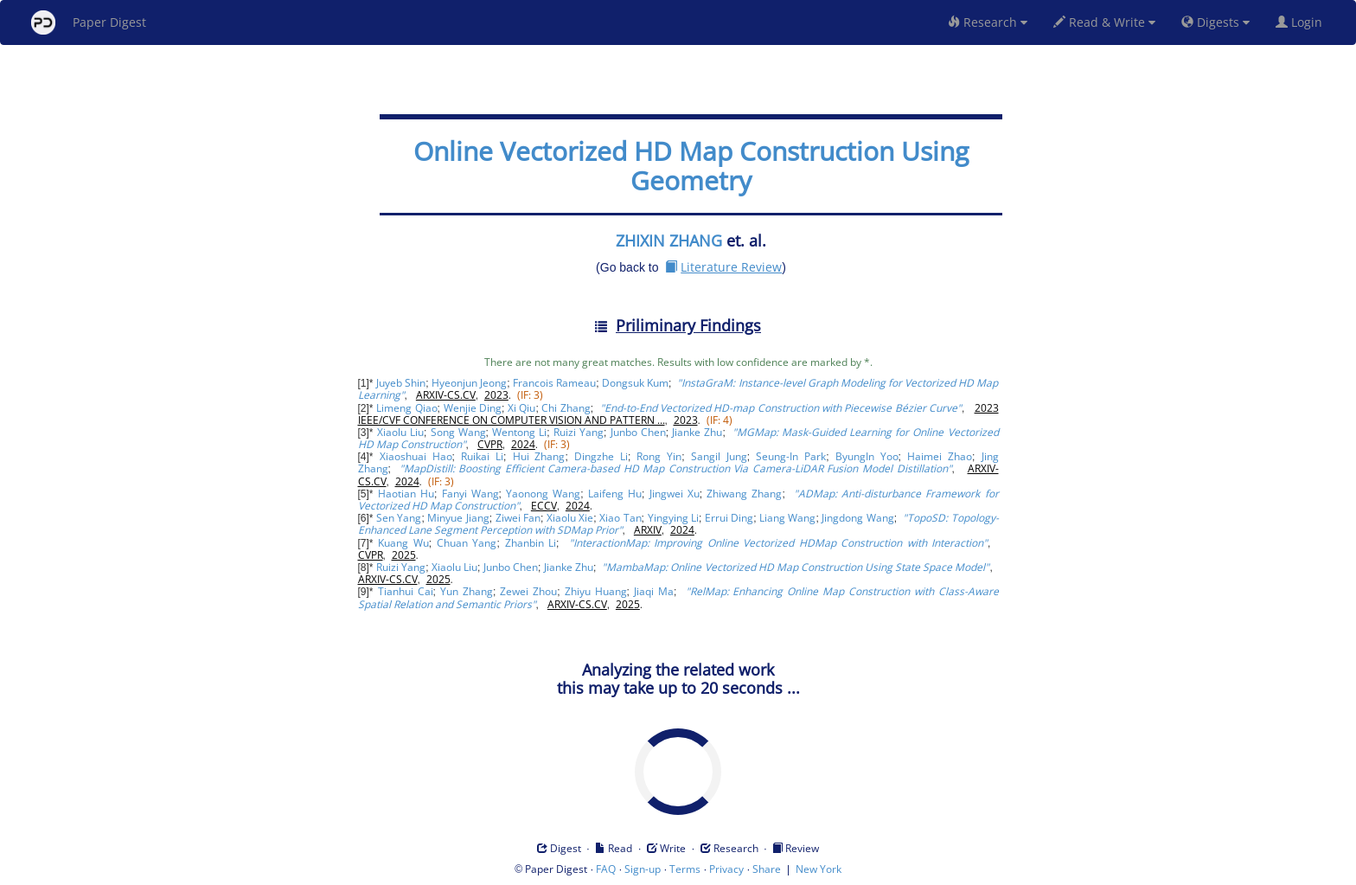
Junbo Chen (638, 432)
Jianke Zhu (697, 432)
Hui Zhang (539, 456)
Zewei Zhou (528, 591)
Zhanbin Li (530, 542)
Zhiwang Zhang (744, 493)
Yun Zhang (466, 591)
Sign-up (642, 869)
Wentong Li (519, 432)
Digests (1215, 22)
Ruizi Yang (578, 432)
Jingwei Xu (674, 493)
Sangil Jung (719, 456)
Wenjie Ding (473, 408)
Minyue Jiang (458, 517)
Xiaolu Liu (400, 432)
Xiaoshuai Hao (416, 456)
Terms (684, 869)
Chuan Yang (466, 542)
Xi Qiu (521, 408)
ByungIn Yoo (867, 456)
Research (987, 22)
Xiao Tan (620, 517)
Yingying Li (673, 517)
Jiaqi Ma (654, 591)
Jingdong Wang (857, 517)
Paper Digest (88, 22)
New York (818, 869)
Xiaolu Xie (570, 517)
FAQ (606, 869)
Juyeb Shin (400, 382)
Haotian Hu (406, 493)
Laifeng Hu (615, 493)
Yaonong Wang (543, 493)
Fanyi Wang (470, 493)
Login (1302, 22)
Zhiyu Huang (596, 591)
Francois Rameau (554, 382)
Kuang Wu (403, 542)
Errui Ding (729, 517)
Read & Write (1104, 22)
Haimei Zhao (939, 456)
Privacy (726, 869)
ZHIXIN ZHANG (669, 240)
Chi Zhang (565, 408)
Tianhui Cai (405, 591)
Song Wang (458, 432)
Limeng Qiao (406, 408)
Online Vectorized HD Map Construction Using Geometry (691, 165)
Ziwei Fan (518, 517)
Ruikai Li (482, 456)
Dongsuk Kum (635, 382)
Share (766, 869)
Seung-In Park (791, 456)
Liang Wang (787, 517)
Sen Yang (398, 517)
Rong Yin (658, 456)
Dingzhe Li (601, 456)
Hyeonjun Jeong (469, 382)
